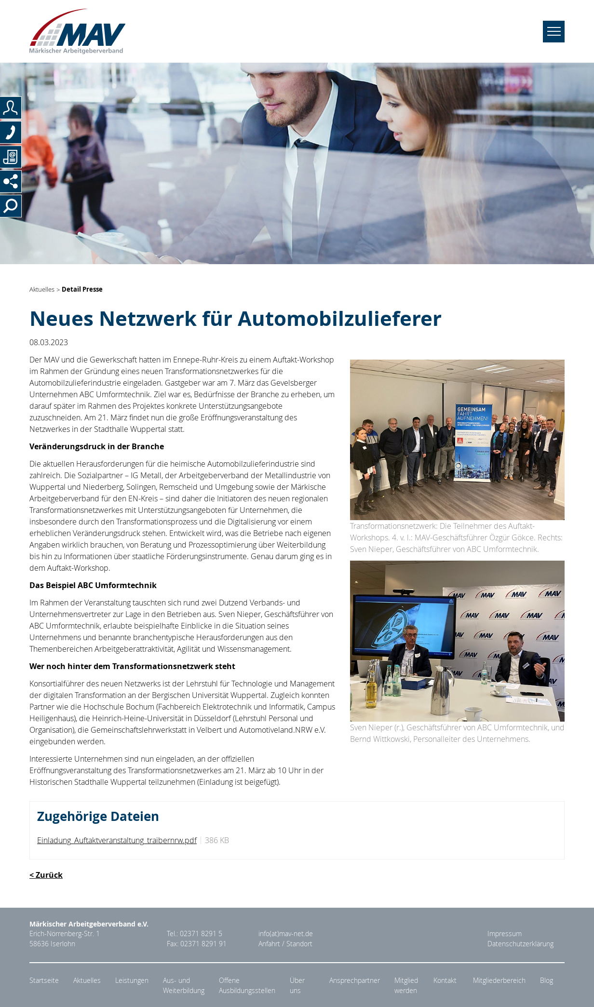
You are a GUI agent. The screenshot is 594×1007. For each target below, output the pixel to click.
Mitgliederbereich (499, 980)
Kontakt (445, 980)
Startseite (44, 980)
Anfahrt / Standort (285, 944)
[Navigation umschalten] (554, 31)
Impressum (504, 933)
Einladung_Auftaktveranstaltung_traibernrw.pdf (117, 840)
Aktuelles (41, 290)
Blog (546, 980)
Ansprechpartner (354, 980)
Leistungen (131, 980)
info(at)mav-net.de (285, 933)
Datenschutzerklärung (520, 944)
